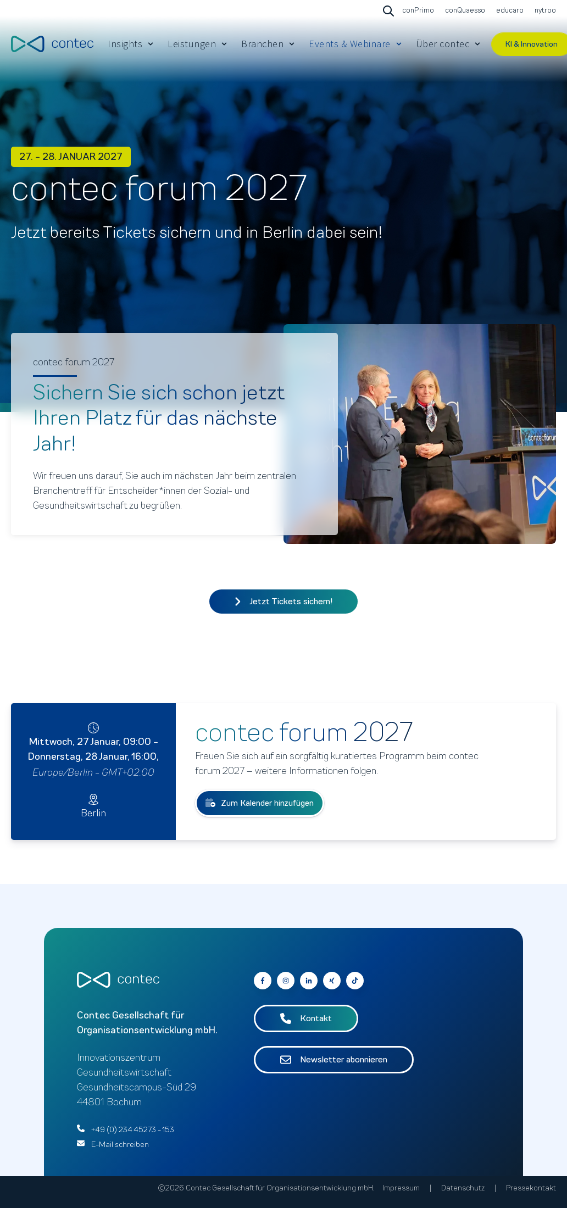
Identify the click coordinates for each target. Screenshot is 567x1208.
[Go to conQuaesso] (463, 11)
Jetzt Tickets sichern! (283, 601)
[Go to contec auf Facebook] (262, 980)
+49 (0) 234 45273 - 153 (132, 1130)
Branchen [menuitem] (262, 43)
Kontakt (306, 1018)
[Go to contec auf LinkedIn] (309, 980)
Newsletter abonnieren (333, 1060)
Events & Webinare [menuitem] (350, 43)
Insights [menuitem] (125, 43)
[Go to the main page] (52, 44)
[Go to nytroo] (544, 11)
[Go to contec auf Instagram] (285, 980)
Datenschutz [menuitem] (463, 1188)
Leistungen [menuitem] (192, 43)
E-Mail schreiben (120, 1144)
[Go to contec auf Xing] (332, 980)
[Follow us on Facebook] (355, 980)
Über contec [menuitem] (443, 43)
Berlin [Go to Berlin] (93, 813)
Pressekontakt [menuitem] (531, 1188)
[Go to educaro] (508, 11)
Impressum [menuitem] (401, 1188)
